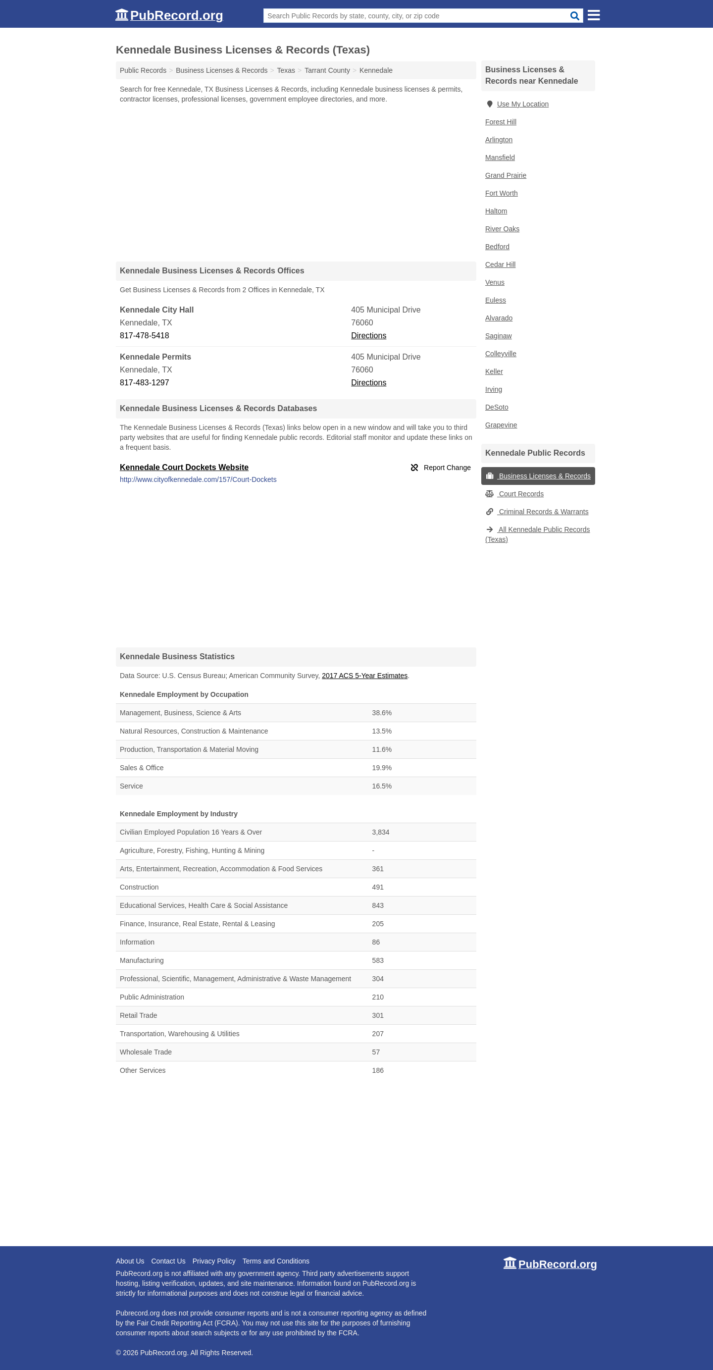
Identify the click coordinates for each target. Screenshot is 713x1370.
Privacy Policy (214, 1261)
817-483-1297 (144, 382)
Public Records (143, 70)
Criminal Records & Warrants (537, 512)
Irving (493, 389)
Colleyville (500, 354)
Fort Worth (501, 193)
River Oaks (502, 229)
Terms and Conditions (276, 1261)
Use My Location (517, 104)
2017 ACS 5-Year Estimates (364, 676)
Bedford (497, 247)
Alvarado (498, 318)
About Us (130, 1261)
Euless (495, 300)
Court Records (514, 494)
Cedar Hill (500, 264)
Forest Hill (500, 122)
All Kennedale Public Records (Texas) (537, 534)
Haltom (496, 211)
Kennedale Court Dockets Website (184, 467)
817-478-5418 (144, 335)
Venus (495, 282)
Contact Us (168, 1261)
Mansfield (500, 157)
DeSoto (497, 407)
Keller (494, 371)
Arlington (498, 140)
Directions (368, 335)
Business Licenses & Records (538, 476)
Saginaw (498, 336)
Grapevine (501, 425)
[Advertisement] (296, 182)
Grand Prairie (505, 175)
